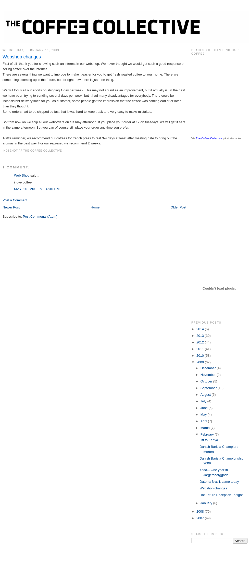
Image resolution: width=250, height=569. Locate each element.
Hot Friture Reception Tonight (221, 495)
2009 (200, 362)
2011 (200, 349)
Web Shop (21, 175)
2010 (200, 355)
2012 (200, 342)
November (209, 375)
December (209, 368)
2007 (200, 518)
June (205, 408)
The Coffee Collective (209, 138)
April (204, 421)
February (208, 434)
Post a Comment (15, 200)
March (206, 428)
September (209, 388)
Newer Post (11, 207)
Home (95, 207)
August (206, 395)
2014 (200, 329)
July (204, 401)
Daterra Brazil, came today (219, 482)
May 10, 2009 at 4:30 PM (37, 189)
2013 (200, 336)
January (207, 503)
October (207, 381)
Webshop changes (22, 56)
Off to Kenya (208, 440)
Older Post (178, 207)
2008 (200, 511)
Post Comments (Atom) (40, 216)
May (204, 414)
